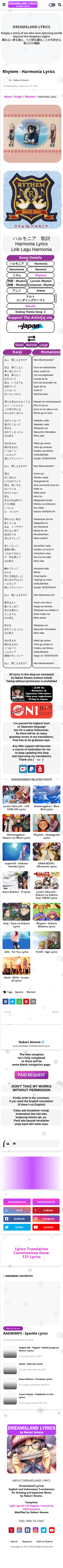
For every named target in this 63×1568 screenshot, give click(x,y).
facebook (19, 1218)
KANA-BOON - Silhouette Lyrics (47, 865)
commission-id (46, 1201)
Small (19, 345)
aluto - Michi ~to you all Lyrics (16, 979)
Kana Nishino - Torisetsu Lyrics (35, 1379)
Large (44, 345)
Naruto (30, 306)
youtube (48, 1227)
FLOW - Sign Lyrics (46, 951)
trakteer (48, 1210)
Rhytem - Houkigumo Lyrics (47, 836)
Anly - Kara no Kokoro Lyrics (16, 925)
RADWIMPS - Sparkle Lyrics (25, 1333)
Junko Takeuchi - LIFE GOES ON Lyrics (16, 808)
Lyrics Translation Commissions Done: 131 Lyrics (31, 1252)
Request (27, 1541)
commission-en (17, 1201)
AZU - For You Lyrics (16, 951)
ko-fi (19, 1210)
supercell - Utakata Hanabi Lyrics (16, 865)
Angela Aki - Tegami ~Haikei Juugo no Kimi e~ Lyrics (39, 1349)
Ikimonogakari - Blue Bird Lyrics (46, 808)
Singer (18, 96)
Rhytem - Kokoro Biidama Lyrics (46, 925)
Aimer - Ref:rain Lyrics (31, 1363)
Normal (31, 345)
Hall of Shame (44, 1541)
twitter (19, 1227)
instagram (48, 1218)
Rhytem (30, 96)
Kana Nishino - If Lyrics (16, 891)
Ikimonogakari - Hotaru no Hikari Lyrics (16, 836)
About (14, 1541)
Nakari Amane (30, 1042)
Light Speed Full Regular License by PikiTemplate (31, 1507)
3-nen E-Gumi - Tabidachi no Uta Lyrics (36, 1396)
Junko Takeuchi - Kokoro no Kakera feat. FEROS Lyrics (47, 894)
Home (8, 96)
